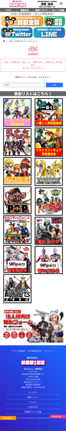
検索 (54, 85)
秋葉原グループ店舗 (33, 412)
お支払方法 (33, 407)
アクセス (33, 402)
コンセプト (33, 392)
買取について (32, 397)
